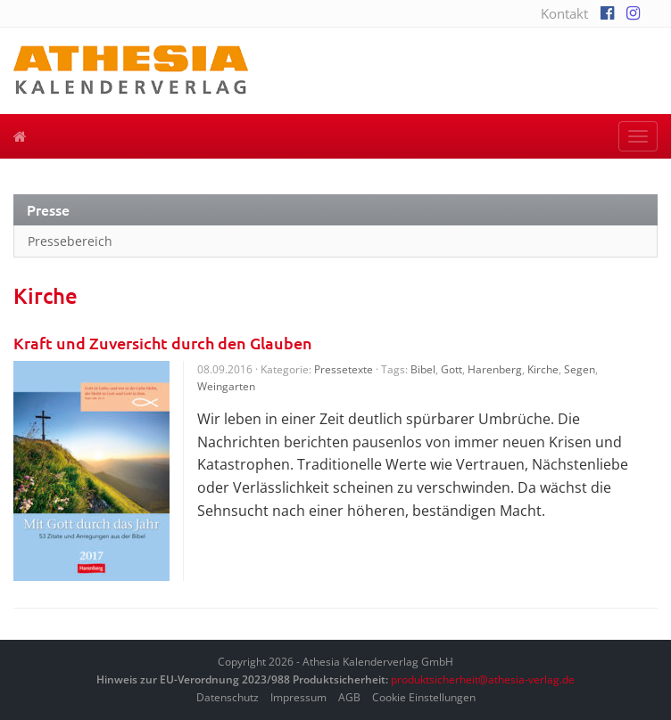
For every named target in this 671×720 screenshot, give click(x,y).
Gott (451, 369)
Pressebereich (70, 241)
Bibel (422, 369)
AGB (349, 697)
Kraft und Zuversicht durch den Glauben (162, 342)
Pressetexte (343, 369)
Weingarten (226, 386)
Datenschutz (227, 697)
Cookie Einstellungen (424, 697)
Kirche (543, 369)
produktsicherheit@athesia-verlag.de (483, 679)
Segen (579, 369)
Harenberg (495, 369)
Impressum (298, 697)
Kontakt (564, 13)
